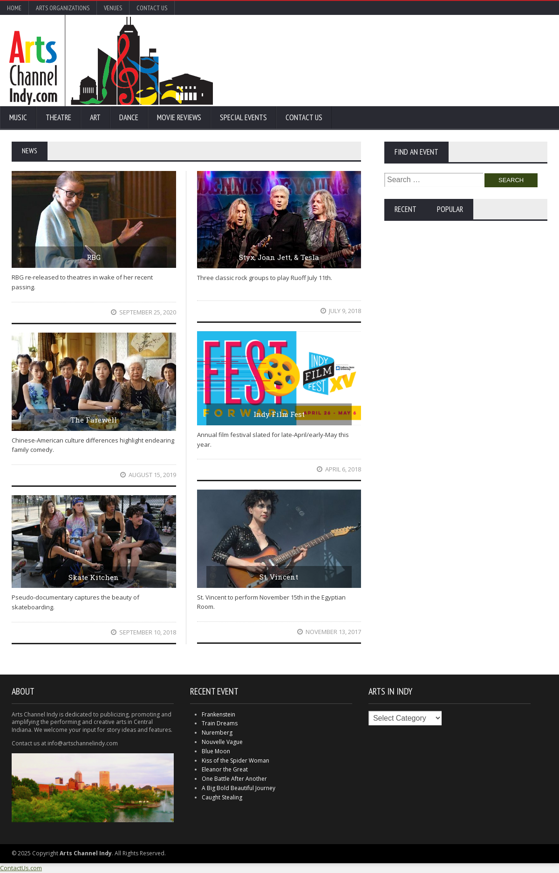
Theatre (58, 117)
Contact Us (151, 8)
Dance (128, 117)
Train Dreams (220, 723)
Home (14, 8)
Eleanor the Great (225, 769)
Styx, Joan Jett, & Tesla (279, 257)
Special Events (243, 117)
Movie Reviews (179, 117)
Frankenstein (218, 714)
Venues (113, 8)
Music (18, 117)
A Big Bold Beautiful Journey (238, 788)
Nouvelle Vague (222, 742)
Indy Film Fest (279, 414)
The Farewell (93, 419)
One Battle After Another (234, 779)
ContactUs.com (21, 868)
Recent (405, 209)
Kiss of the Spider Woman (235, 760)
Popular (450, 209)
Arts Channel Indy (111, 60)
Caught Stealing (222, 797)
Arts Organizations (62, 8)
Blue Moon (216, 751)
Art (95, 117)
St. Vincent (278, 576)
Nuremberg (217, 733)
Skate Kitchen (93, 577)
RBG (94, 257)
